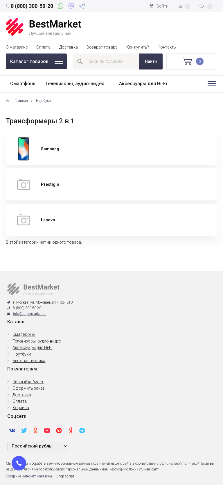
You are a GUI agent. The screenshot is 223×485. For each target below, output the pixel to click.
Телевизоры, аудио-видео (75, 83)
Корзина (20, 407)
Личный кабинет (28, 381)
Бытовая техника (28, 360)
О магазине (17, 47)
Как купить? (137, 47)
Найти (151, 61)
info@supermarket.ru (29, 314)
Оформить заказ (28, 388)
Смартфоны (23, 83)
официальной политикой (179, 463)
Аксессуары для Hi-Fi (143, 83)
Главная (21, 101)
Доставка (68, 47)
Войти (158, 5)
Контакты (167, 47)
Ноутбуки (43, 101)
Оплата (43, 47)
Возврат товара (102, 47)
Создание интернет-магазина (29, 476)
